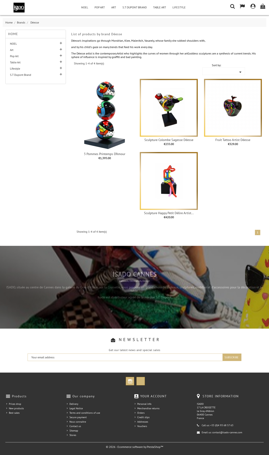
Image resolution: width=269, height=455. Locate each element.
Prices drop (15, 404)
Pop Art (100, 7)
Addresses (142, 421)
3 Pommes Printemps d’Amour (104, 154)
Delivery (73, 404)
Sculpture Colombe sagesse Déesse (168, 140)
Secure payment (78, 417)
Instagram (130, 381)
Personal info (144, 404)
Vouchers (142, 426)
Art (113, 7)
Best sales (14, 412)
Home (13, 34)
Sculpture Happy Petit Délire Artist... (169, 213)
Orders (141, 412)
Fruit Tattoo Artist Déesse (232, 140)
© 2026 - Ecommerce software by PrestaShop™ (134, 447)
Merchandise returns (148, 408)
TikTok (141, 381)
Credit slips (143, 417)
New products (16, 408)
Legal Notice (76, 408)
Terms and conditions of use (84, 412)
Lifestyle (179, 7)
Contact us (75, 426)
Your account (153, 396)
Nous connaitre (77, 421)
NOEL (84, 7)
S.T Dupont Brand (134, 7)
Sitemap (73, 430)
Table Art (159, 7)
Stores (72, 435)
